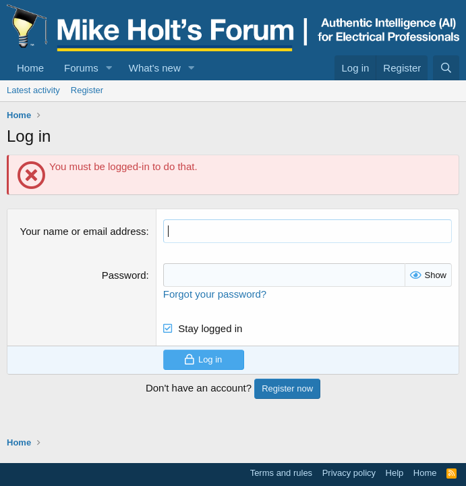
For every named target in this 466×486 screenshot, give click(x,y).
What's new (155, 68)
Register (87, 90)
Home (30, 68)
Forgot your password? (214, 294)
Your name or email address (83, 231)
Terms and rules (281, 473)
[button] (109, 67)
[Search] (446, 67)
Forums (81, 68)
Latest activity (33, 90)
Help (395, 473)
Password (124, 275)
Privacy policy (349, 473)
